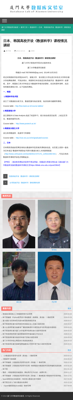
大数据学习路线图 (9, 359)
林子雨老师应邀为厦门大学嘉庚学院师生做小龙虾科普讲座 (24, 331)
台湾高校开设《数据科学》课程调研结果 (25, 183)
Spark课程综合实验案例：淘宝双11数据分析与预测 (22, 379)
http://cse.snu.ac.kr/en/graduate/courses (32, 138)
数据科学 (33, 27)
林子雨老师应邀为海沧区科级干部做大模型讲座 (20, 337)
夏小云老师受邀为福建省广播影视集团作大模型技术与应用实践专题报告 (29, 327)
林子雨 (5, 369)
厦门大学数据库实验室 (10, 27)
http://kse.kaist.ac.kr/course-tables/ (29, 106)
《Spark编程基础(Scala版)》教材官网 (17, 386)
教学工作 (24, 27)
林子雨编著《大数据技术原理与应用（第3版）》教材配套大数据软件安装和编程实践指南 (33, 376)
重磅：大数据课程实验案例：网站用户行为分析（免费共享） (25, 372)
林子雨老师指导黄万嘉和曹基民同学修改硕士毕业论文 (23, 334)
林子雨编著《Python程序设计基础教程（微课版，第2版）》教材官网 (28, 317)
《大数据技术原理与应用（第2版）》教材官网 (20, 356)
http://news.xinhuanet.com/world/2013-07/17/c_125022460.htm (30, 154)
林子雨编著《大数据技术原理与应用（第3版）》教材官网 (24, 362)
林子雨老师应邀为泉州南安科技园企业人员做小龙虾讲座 (24, 324)
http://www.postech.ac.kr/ (26, 124)
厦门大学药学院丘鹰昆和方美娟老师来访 (18, 341)
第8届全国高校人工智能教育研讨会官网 (17, 314)
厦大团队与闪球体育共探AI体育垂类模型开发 (19, 321)
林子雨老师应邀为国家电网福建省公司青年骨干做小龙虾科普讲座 (27, 344)
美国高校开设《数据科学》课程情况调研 (24, 176)
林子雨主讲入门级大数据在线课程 (15, 382)
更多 (69, 308)
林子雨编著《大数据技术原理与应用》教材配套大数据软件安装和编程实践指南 (32, 366)
